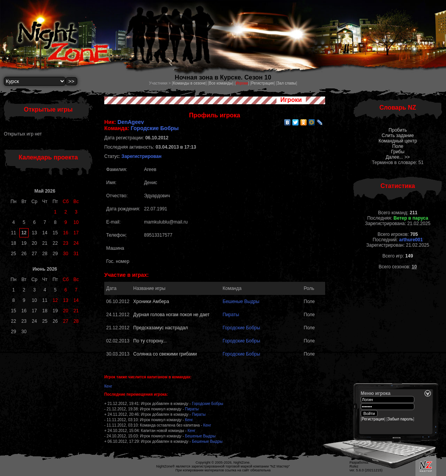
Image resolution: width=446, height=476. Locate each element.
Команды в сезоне (189, 83)
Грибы (398, 151)
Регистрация (262, 83)
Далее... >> (398, 157)
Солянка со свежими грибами (165, 354)
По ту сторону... (149, 341)
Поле (398, 146)
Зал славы (286, 83)
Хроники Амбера (151, 301)
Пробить (397, 130)
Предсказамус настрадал (160, 327)
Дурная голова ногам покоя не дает (171, 314)
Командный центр (397, 141)
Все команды (220, 83)
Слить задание (398, 135)
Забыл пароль (400, 419)
